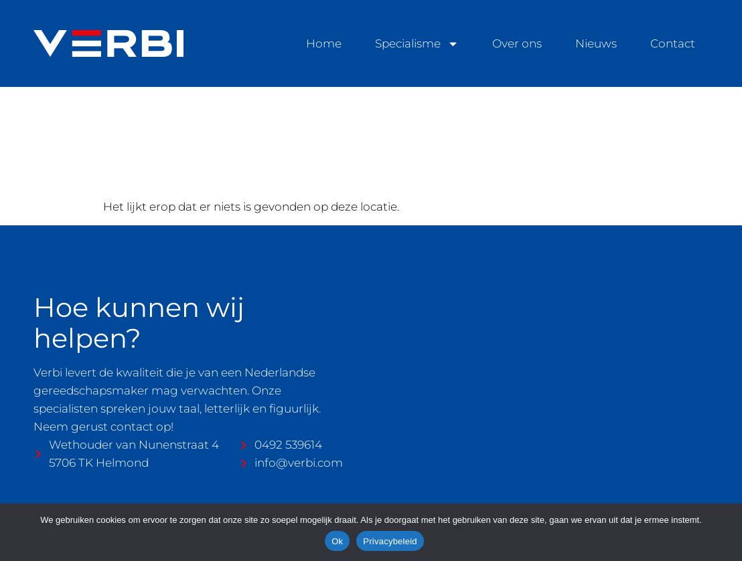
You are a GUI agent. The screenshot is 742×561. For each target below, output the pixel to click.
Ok (337, 541)
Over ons (517, 43)
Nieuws (596, 43)
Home (324, 43)
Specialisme (417, 43)
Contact (672, 43)
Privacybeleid (390, 541)
